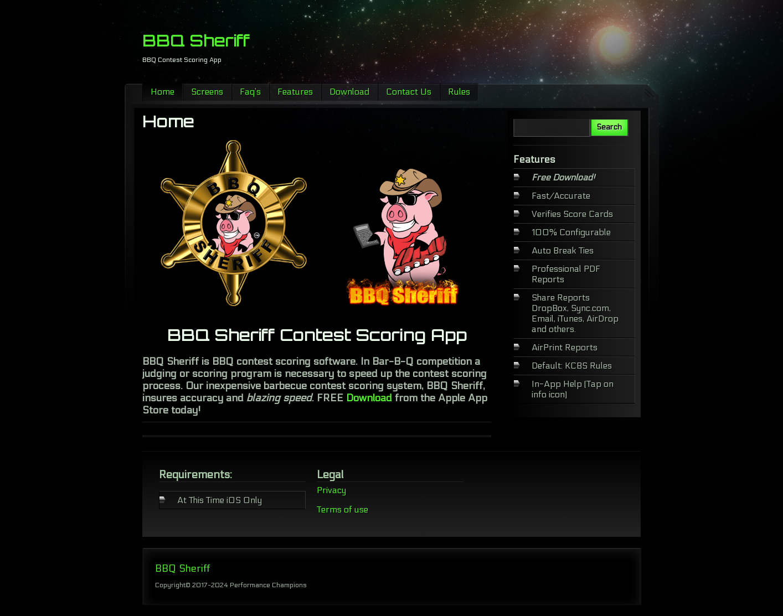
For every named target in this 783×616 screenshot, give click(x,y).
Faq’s (250, 91)
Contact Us (408, 91)
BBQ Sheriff (196, 40)
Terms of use (342, 509)
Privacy (331, 490)
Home (162, 91)
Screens (207, 91)
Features (295, 91)
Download (349, 91)
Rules (459, 91)
